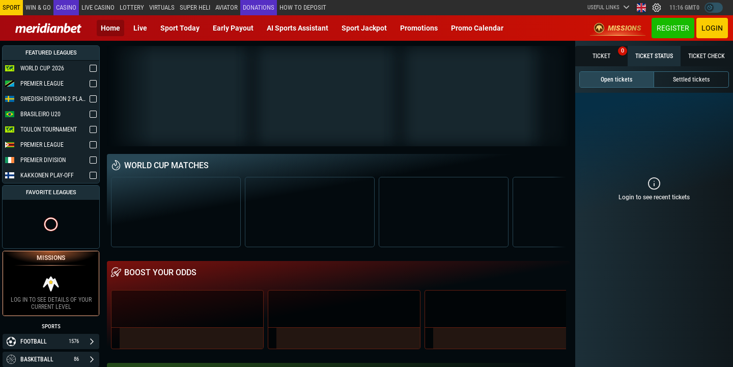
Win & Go (38, 7)
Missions (617, 28)
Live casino (98, 7)
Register (673, 28)
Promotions (419, 28)
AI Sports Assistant (297, 28)
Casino (66, 7)
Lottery (132, 7)
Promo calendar (477, 28)
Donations (258, 7)
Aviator (226, 7)
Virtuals (162, 7)
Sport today (180, 28)
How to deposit (302, 7)
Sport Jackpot (364, 28)
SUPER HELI (195, 7)
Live (140, 28)
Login (712, 28)
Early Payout (233, 28)
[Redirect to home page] (48, 28)
